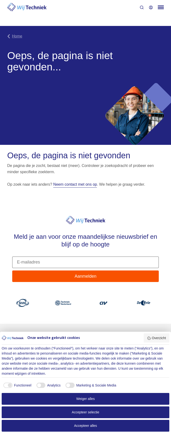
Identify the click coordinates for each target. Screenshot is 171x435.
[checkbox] (16, 385)
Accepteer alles (85, 426)
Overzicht (156, 338)
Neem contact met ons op (75, 184)
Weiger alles (85, 399)
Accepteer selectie (85, 412)
